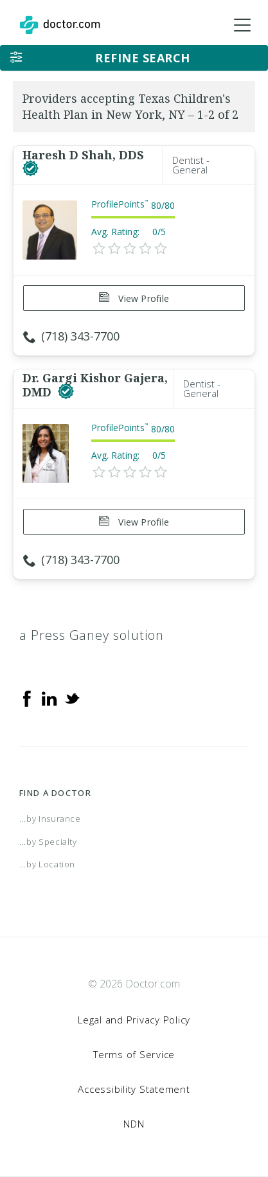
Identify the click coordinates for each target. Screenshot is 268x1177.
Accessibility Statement (134, 1089)
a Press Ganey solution (91, 635)
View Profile (134, 298)
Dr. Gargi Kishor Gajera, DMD (95, 385)
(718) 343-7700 (71, 336)
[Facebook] (27, 697)
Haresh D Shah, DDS (83, 155)
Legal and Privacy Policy (134, 1019)
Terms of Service (134, 1054)
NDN (133, 1123)
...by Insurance (50, 818)
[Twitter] (72, 697)
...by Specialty (48, 841)
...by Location (47, 864)
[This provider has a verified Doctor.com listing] (30, 169)
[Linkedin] (49, 697)
